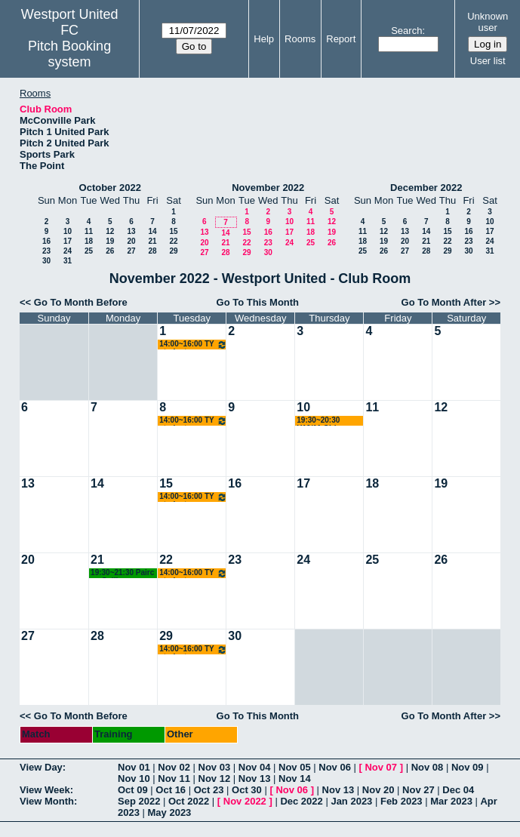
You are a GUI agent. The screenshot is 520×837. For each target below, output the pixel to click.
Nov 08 (427, 767)
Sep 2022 (139, 801)
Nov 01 (134, 767)
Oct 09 (133, 789)
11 (89, 231)
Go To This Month (258, 302)
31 (67, 261)
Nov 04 (254, 767)
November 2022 (268, 187)
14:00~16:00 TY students (193, 344)
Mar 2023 (451, 801)
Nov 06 (334, 767)
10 (67, 231)
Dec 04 (458, 789)
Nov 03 (214, 767)
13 (131, 231)
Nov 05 (294, 767)
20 (131, 241)
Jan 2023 (351, 801)
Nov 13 (254, 778)
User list (488, 60)
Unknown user (487, 22)
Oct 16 (170, 789)
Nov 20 (378, 789)
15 (173, 231)
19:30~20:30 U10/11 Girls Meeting (318, 421)
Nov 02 (174, 767)
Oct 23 (209, 789)
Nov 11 (174, 778)
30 (46, 261)
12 (110, 231)
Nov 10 (134, 778)
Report (340, 39)
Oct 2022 (188, 801)
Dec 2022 (301, 801)
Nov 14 (294, 778)
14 (152, 231)
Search (406, 30)
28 (152, 251)
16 (46, 241)
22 (173, 241)
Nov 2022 (244, 801)
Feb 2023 (401, 801)
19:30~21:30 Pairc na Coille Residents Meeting (124, 573)
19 (110, 241)
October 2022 (110, 187)
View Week (45, 789)
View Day (41, 767)
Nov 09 (467, 767)
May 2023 (170, 812)
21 (152, 241)
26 (110, 251)
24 (67, 251)
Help (264, 39)
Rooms (300, 39)
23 (46, 251)
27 (131, 251)
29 (173, 251)
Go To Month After (444, 302)
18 (89, 241)
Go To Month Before (81, 302)
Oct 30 (247, 789)
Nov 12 (214, 778)
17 (67, 241)
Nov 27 (418, 789)
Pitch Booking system (69, 53)
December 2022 (426, 187)
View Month (47, 801)
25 (89, 251)
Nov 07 (381, 767)
